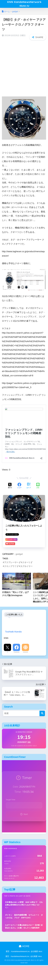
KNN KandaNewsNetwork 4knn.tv (24, 4)
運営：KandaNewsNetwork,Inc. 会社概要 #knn (24, 952)
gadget (19, 555)
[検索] (42, 714)
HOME (24, 947)
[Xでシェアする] (10, 486)
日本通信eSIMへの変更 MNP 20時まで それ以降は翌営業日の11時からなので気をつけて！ (24, 905)
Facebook (16, 653)
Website (25, 653)
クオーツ (26, 563)
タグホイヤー (26, 567)
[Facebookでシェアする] (19, 486)
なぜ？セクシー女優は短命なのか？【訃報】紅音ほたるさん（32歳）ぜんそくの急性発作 (24, 927)
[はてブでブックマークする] (29, 486)
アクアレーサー (11, 563)
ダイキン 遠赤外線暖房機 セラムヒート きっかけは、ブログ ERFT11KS (24, 917)
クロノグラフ (10, 567)
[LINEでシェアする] (38, 486)
